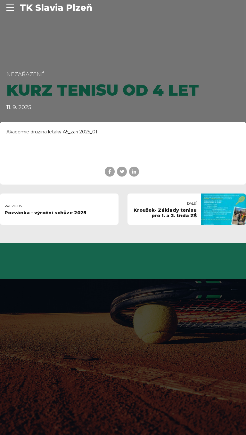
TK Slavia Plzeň (56, 7)
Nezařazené (25, 74)
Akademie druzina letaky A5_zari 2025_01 (51, 132)
